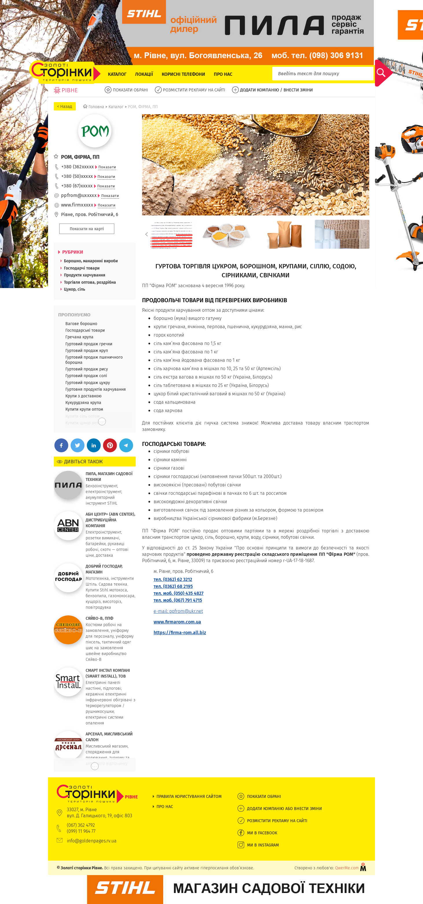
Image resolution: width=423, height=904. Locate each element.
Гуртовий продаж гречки (88, 344)
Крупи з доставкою (83, 396)
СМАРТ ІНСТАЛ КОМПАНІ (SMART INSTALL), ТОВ (108, 673)
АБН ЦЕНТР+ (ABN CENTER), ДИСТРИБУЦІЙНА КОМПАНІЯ (110, 520)
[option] (169, 234)
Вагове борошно (81, 323)
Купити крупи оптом (84, 409)
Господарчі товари (82, 268)
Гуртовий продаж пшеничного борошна (94, 359)
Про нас (223, 74)
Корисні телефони (183, 74)
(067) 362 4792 (81, 825)
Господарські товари (85, 330)
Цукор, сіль (74, 289)
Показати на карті (87, 229)
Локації (144, 74)
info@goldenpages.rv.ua (92, 840)
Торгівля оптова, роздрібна (90, 282)
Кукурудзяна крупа (83, 402)
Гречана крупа (79, 337)
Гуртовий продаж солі (86, 376)
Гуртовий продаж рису (86, 369)
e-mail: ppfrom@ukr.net (178, 611)
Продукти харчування (84, 275)
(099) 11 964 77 (81, 831)
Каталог (117, 74)
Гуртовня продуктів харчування (95, 389)
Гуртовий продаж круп (86, 350)
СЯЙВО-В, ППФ (99, 618)
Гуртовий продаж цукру (87, 382)
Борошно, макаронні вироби (91, 261)
